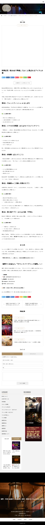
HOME (14, 519)
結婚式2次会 (4, 431)
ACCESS (30, 519)
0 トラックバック (33, 353)
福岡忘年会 (4, 420)
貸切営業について (5, 433)
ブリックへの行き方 (6, 407)
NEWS (25, 519)
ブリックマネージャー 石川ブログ (9, 409)
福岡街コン (4, 425)
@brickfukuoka (12, 281)
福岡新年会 (4, 423)
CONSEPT (20, 519)
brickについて (5, 396)
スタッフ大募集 (5, 404)
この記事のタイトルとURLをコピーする (22, 82)
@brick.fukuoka (10, 283)
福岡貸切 (4, 428)
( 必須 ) (8, 360)
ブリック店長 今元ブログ (22, 25)
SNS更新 (4, 401)
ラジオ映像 (4, 417)
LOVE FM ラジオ (5, 398)
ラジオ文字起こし (5, 415)
